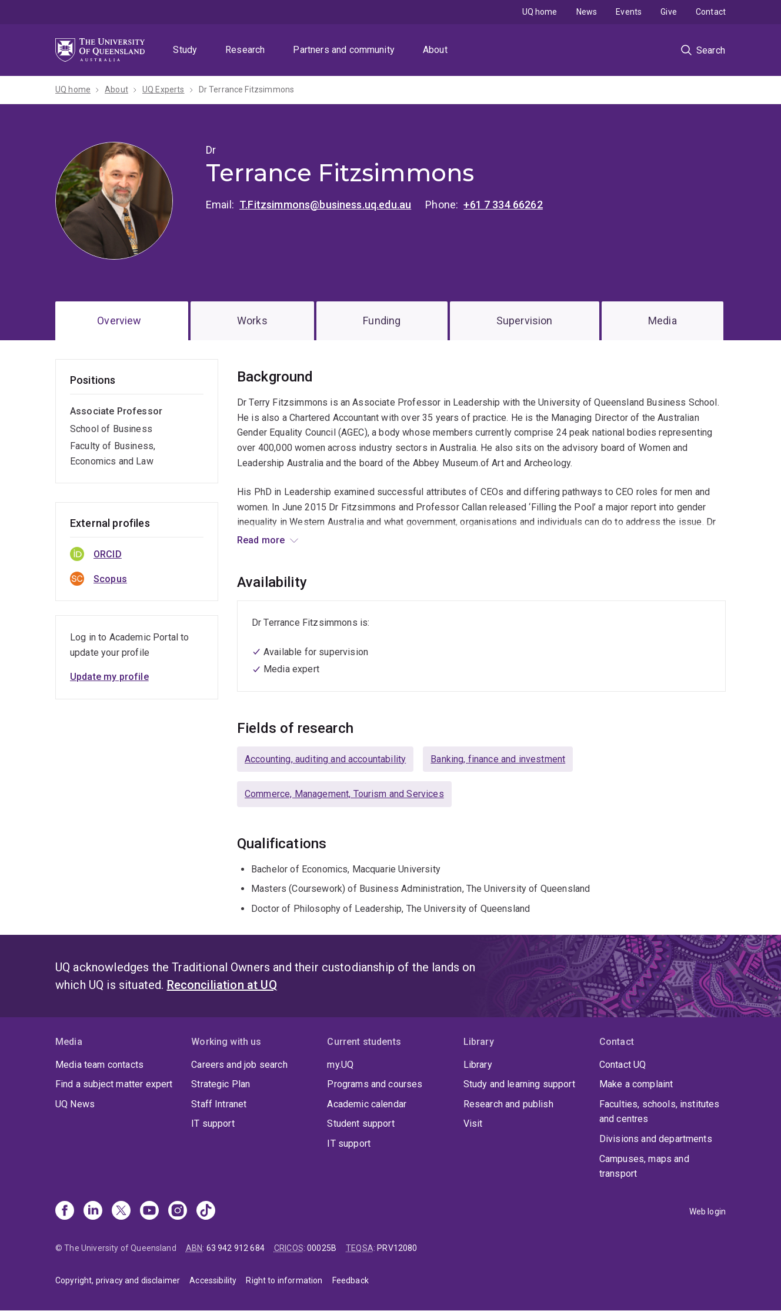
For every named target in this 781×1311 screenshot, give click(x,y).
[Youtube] (149, 1211)
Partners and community (344, 49)
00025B (321, 1248)
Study (185, 49)
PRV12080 (397, 1248)
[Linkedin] (93, 1211)
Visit (473, 1123)
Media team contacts (99, 1064)
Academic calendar (366, 1104)
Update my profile (109, 676)
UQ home (540, 11)
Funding (381, 320)
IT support (213, 1123)
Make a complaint (636, 1084)
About (435, 49)
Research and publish (508, 1104)
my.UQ (340, 1064)
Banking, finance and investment (497, 759)
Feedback (350, 1280)
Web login (707, 1211)
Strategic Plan (220, 1084)
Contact (711, 11)
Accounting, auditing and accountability (325, 759)
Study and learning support (519, 1084)
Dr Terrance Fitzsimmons (247, 89)
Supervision (524, 320)
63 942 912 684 (235, 1248)
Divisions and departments (655, 1138)
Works (252, 320)
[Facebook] (64, 1211)
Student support (360, 1123)
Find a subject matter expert (113, 1084)
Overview (119, 320)
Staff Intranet (218, 1104)
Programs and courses (374, 1084)
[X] (121, 1211)
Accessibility (212, 1280)
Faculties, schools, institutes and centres (659, 1111)
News (587, 11)
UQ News (75, 1104)
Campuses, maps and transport (644, 1166)
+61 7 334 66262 (502, 204)
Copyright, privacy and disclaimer (117, 1280)
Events (629, 11)
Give (668, 11)
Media (662, 320)
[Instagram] (177, 1211)
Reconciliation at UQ (222, 985)
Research (245, 49)
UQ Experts (163, 89)
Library (477, 1064)
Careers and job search (239, 1064)
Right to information (284, 1280)
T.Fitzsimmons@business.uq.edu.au (325, 204)
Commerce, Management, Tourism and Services (344, 793)
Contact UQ (622, 1064)
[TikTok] (205, 1211)
